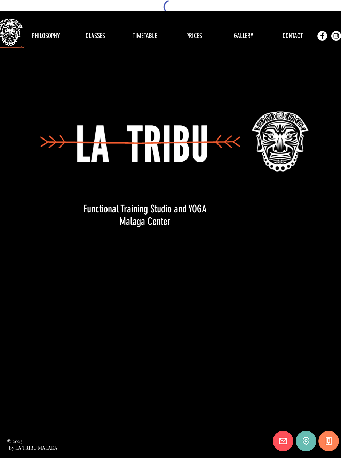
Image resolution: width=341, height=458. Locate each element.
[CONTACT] (292, 36)
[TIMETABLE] (144, 36)
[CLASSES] (95, 36)
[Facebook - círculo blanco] (322, 36)
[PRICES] (194, 36)
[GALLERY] (243, 36)
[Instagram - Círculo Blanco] (336, 36)
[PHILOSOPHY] (46, 36)
